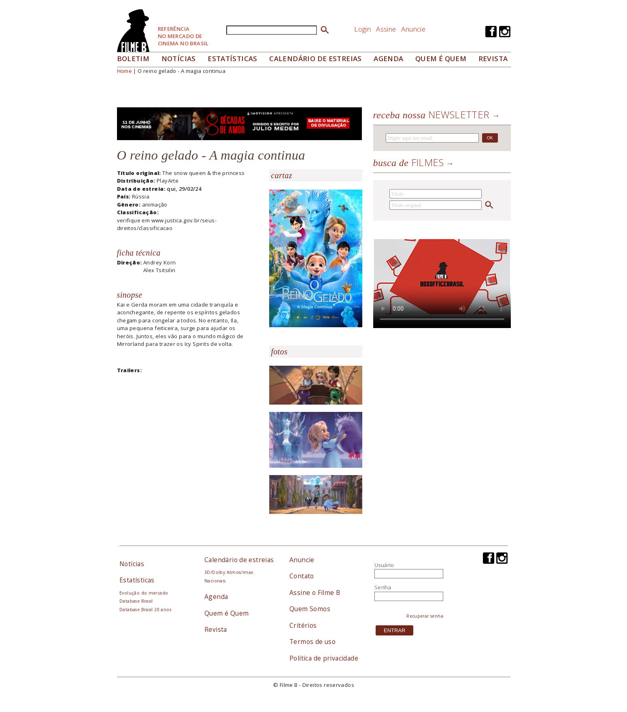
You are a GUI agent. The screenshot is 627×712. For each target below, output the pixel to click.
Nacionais (215, 581)
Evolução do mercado (143, 593)
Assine (386, 29)
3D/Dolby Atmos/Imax (228, 572)
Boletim (133, 58)
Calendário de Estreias (315, 58)
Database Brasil (136, 601)
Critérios (303, 625)
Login (362, 29)
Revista (493, 58)
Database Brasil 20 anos (145, 609)
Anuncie (413, 29)
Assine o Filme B (314, 592)
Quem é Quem (226, 613)
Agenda (388, 58)
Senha (382, 587)
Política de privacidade (323, 658)
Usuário (384, 565)
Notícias (179, 58)
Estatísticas (232, 58)
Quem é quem (440, 58)
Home (124, 71)
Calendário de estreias (239, 559)
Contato (301, 575)
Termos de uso (312, 641)
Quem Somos (309, 608)
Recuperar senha (424, 616)
